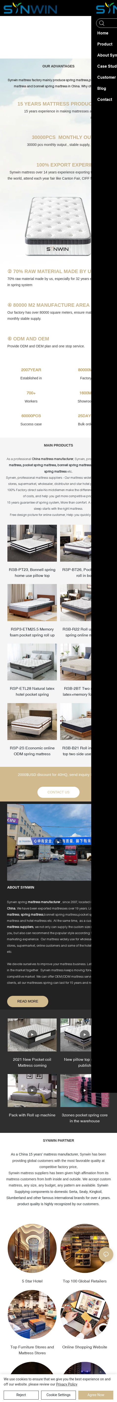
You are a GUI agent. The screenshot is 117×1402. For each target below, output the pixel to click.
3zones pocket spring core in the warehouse (85, 1118)
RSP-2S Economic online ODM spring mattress (32, 751)
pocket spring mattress (39, 465)
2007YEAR (31, 370)
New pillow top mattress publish (85, 1062)
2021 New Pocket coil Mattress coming (32, 1062)
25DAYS (86, 416)
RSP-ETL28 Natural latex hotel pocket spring (32, 691)
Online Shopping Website (84, 1347)
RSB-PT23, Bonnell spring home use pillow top (32, 572)
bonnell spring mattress (50, 86)
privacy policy (66, 1384)
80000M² (86, 370)
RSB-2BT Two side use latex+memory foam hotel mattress (85, 691)
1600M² (86, 393)
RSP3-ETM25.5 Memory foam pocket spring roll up (32, 632)
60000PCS (31, 416)
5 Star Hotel (32, 1281)
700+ (31, 393)
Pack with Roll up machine (32, 1115)
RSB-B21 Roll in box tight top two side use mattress (84, 751)
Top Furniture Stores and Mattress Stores (32, 1350)
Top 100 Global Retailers (85, 1281)
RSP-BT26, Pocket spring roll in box (84, 572)
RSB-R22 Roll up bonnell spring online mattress (85, 632)
